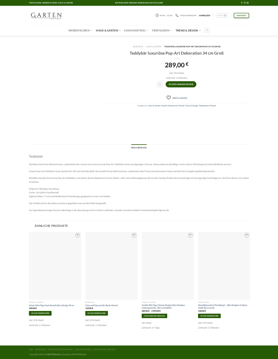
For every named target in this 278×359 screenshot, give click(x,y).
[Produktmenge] (160, 84)
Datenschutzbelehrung (60, 349)
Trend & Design (188, 30)
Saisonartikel (136, 30)
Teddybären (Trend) (207, 105)
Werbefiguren (80, 30)
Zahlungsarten (83, 349)
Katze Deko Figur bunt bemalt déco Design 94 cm (51, 305)
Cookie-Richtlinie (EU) (104, 349)
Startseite (138, 46)
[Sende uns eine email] (247, 3)
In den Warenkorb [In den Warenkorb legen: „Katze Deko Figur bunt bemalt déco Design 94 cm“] (40, 313)
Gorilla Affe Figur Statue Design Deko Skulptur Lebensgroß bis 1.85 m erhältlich (163, 306)
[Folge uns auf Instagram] (245, 3)
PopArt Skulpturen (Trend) (172, 105)
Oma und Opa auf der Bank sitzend (101, 305)
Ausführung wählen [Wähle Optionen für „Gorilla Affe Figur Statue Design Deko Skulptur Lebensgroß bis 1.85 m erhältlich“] (154, 316)
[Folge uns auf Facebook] (242, 3)
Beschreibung (139, 147)
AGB (31, 349)
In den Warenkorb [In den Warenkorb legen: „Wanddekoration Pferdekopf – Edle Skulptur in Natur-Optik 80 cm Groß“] (209, 316)
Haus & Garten (108, 30)
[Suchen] (206, 30)
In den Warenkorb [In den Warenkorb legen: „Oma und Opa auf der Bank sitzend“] (96, 313)
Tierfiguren (162, 30)
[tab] (139, 147)
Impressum (40, 349)
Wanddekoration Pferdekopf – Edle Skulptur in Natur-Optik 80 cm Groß (223, 306)
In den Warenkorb (181, 84)
